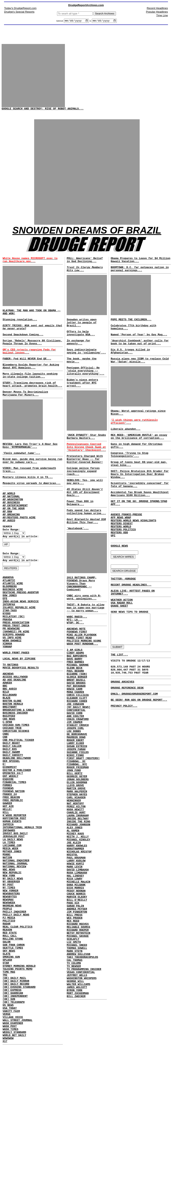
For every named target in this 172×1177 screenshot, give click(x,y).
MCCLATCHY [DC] (14, 664)
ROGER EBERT (75, 812)
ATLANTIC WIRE (13, 624)
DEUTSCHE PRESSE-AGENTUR (21, 635)
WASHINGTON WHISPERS (81, 1097)
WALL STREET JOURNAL (17, 1146)
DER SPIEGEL (11, 835)
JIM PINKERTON (77, 1018)
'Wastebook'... (78, 568)
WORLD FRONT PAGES (16, 706)
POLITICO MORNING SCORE (84, 693)
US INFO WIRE (12, 689)
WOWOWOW (8, 1167)
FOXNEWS (8, 867)
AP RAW (7, 544)
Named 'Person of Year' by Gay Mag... (139, 346)
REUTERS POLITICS (123, 564)
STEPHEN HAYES (77, 877)
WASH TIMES (10, 1157)
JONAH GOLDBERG (78, 859)
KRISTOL (72, 949)
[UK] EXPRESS (12, 1110)
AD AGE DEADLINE (14, 737)
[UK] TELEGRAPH (14, 1124)
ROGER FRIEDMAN (78, 844)
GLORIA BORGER (77, 736)
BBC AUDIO (10, 748)
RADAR (6, 1030)
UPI (113, 571)
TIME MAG (9, 1088)
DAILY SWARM (11, 824)
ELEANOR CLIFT (77, 761)
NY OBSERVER (11, 979)
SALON (6, 1052)
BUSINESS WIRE (13, 631)
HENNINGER (74, 884)
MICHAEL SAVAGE (78, 1046)
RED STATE (10, 1041)
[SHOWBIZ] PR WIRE (16, 682)
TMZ (5, 1091)
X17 (5, 1171)
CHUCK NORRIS (76, 996)
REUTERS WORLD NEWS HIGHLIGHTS (133, 553)
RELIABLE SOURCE (78, 1036)
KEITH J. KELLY (78, 927)
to (90, 21)
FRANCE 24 (10, 875)
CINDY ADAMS (75, 707)
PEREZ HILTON (76, 891)
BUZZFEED (9, 781)
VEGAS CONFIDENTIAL (81, 1090)
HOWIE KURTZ (75, 960)
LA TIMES (9, 932)
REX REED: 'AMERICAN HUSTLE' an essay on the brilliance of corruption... (139, 457)
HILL (6, 896)
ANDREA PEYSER (77, 1014)
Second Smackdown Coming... (23, 347)
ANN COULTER (75, 783)
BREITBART (10, 770)
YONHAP (7, 700)
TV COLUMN (74, 1079)
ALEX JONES (74, 916)
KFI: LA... (74, 668)
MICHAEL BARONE (78, 721)
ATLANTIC (9, 620)
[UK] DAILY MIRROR (16, 1099)
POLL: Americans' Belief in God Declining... (85, 265)
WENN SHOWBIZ (12, 693)
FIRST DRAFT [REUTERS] (83, 833)
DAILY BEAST (11, 813)
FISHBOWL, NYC (77, 840)
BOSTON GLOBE (12, 763)
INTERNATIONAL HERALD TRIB (22, 914)
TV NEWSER (74, 1083)
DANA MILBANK (76, 985)
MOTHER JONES (12, 943)
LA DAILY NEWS (13, 929)
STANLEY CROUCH (78, 793)
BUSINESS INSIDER (15, 777)
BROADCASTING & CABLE (18, 773)
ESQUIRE (8, 857)
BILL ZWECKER (76, 1119)
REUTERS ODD (119, 567)
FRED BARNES (75, 718)
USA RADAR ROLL (122, 643)
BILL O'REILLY (77, 1003)
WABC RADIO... (77, 665)
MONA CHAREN (75, 754)
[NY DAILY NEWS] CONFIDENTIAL (78, 773)
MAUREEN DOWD (76, 808)
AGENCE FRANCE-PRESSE (126, 545)
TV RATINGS (10, 720)
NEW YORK (9, 972)
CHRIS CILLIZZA (78, 757)
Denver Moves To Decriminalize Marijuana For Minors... (25, 413)
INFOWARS (9, 918)
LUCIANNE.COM (12, 936)
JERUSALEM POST (14, 925)
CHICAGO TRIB (12, 795)
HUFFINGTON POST (14, 903)
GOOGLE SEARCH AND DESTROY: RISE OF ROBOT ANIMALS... (43, 111)
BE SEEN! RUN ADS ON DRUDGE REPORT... (139, 754)
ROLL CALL (10, 1044)
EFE (5, 642)
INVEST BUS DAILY (15, 922)
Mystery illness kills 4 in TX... (28, 504)
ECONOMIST (10, 842)
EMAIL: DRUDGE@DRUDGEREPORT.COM (134, 747)
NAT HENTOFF (75, 887)
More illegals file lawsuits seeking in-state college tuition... (30, 392)
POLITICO (9, 1026)
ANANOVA (8, 617)
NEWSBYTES (10, 997)
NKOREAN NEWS (12, 1008)
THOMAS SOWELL (77, 1061)
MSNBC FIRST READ (79, 689)
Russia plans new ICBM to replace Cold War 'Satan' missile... (140, 375)
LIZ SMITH (74, 1054)
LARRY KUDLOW (76, 956)
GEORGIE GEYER (77, 855)
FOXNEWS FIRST (77, 682)
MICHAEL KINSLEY (78, 931)
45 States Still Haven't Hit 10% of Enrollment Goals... (85, 525)
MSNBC (6, 947)
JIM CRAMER (74, 790)
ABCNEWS (8, 730)
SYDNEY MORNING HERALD (19, 1081)
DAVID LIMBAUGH (78, 967)
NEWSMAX (8, 1001)
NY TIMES (9, 987)
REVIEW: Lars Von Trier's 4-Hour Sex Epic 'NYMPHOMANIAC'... (30, 467)
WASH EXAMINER (13, 1149)
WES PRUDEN (74, 1025)
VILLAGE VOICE (13, 1142)
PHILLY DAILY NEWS (16, 1019)
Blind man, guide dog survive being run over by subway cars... (32, 484)
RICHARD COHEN (77, 765)
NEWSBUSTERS (11, 994)
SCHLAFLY (73, 1050)
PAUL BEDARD (75, 728)
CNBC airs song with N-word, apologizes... (84, 642)
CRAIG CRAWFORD (78, 786)
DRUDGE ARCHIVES (122, 734)
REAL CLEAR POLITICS (17, 1034)
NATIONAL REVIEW (14, 961)
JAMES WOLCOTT (77, 1108)
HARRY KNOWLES (77, 938)
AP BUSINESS (11, 533)
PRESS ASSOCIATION (16, 671)
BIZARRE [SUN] (77, 732)
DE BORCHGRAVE (77, 804)
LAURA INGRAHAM (78, 902)
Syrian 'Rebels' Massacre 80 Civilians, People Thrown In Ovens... (32, 355)
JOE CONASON (75, 768)
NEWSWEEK (9, 1005)
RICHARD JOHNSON (78, 913)
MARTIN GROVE (76, 869)
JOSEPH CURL (75, 797)
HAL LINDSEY (75, 974)
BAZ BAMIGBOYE (77, 710)
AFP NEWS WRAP (121, 549)
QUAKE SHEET (119, 647)
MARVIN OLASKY (77, 999)
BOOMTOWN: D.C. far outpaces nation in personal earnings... (140, 276)
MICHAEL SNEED (77, 1057)
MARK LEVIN (74, 963)
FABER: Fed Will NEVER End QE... (27, 374)
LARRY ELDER (75, 815)
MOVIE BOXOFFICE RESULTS (21, 723)
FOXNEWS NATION (14, 871)
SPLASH (7, 1073)
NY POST (8, 983)
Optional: (60, 21)
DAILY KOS (10, 820)
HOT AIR (8, 889)
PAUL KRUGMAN (76, 952)
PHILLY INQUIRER (14, 1016)
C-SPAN (7, 788)
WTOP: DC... (75, 672)
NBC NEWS (9, 965)
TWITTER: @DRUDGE (123, 616)
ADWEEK (7, 741)
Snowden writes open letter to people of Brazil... (81, 332)
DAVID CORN (74, 779)
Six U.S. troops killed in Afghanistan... (130, 365)
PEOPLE (7, 1012)
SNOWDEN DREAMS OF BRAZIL (86, 235)
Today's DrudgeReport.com (20, 8)
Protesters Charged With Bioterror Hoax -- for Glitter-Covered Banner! (85, 486)
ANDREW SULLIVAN (78, 1068)
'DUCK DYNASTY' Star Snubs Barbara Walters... (86, 460)
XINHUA (7, 696)
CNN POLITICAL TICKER (18, 810)
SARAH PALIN (75, 1010)
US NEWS (8, 1128)
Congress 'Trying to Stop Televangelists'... (129, 478)
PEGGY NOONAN (76, 992)
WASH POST (10, 1153)
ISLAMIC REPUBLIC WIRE (19, 653)
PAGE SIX (73, 1007)
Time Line (162, 15)
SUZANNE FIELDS (78, 826)
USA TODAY (10, 1131)
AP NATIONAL (11, 526)
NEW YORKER (10, 990)
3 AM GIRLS (74, 703)
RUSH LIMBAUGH (77, 971)
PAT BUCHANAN (76, 746)
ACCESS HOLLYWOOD (15, 734)
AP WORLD (9, 522)
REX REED (73, 1028)
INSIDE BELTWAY (78, 906)
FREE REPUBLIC (13, 882)
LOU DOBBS (74, 801)
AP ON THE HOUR (14, 540)
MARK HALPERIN (77, 873)
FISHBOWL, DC (76, 837)
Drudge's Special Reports (19, 11)
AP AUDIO (9, 554)
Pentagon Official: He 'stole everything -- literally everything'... (85, 390)
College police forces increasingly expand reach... (83, 501)
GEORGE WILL (75, 1101)
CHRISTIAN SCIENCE (16, 799)
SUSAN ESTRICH (77, 819)
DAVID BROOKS (76, 743)
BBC (5, 744)
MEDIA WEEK (10, 940)
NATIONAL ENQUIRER (16, 954)
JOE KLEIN (74, 934)
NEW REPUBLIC (12, 969)
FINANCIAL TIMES (14, 860)
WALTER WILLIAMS (78, 1104)
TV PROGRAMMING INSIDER (84, 1086)
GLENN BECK (74, 725)
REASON (7, 1037)
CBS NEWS (9, 784)
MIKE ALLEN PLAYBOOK (81, 686)
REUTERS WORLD (121, 560)
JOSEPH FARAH (76, 822)
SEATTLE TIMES (13, 1059)
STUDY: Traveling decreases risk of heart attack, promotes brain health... (32, 403)
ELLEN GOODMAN (77, 862)
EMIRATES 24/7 (13, 849)
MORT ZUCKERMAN (78, 1115)
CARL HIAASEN (76, 880)
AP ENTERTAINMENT (15, 536)
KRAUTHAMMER (75, 942)
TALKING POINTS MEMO (17, 1084)
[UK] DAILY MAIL (14, 1095)
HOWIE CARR (74, 750)
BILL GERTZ (74, 851)
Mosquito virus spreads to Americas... (32, 511)
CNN (5, 806)
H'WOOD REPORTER (14, 900)
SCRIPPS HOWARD (14, 685)
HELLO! (7, 893)
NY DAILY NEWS (13, 976)
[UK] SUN (9, 1120)
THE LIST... (119, 703)
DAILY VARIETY (13, 828)
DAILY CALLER (12, 817)
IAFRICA (8, 911)
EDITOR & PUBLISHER (17, 846)
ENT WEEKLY (10, 853)
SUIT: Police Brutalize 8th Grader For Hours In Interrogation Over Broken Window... (140, 500)
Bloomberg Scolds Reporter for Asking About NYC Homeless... (31, 382)
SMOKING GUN (11, 1070)
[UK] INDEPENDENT (15, 1117)
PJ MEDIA (9, 1023)
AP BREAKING (11, 547)
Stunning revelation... (32, 334)
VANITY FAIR (11, 1135)
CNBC (6, 802)
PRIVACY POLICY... (124, 761)
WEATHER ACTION (122, 640)
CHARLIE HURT (76, 898)
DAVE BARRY (74, 714)
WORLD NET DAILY (14, 1164)
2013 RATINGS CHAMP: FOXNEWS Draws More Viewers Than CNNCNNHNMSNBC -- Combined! (81, 626)
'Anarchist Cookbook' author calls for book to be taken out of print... (140, 354)
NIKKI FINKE (75, 830)
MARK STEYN (74, 1065)
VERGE (6, 1138)
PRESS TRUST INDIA (16, 675)
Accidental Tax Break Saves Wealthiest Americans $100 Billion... (140, 522)
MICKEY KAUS (75, 924)
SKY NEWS (9, 1063)
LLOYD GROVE (75, 866)
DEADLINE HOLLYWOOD (17, 831)
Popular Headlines (157, 11)
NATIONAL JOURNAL (15, 958)
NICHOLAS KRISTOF (79, 945)
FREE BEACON (11, 878)
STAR (6, 1077)
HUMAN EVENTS (12, 907)
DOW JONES (10, 638)
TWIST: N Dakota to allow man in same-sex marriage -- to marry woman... (85, 654)
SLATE (6, 1066)
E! (4, 838)
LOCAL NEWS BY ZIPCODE (19, 713)
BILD (6, 752)
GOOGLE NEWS (119, 582)
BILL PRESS (74, 1021)
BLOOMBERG (10, 628)
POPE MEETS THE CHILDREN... (131, 328)
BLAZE (6, 759)
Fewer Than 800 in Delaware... (80, 538)
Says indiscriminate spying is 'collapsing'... (86, 367)
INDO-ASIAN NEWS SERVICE (21, 646)
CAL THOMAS (74, 1075)
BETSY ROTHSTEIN (78, 1043)
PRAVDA (7, 667)
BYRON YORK (74, 1112)
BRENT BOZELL (76, 739)
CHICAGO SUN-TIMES (16, 791)
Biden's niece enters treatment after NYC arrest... (82, 404)
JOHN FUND (74, 848)
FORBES (7, 864)
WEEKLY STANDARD (14, 1160)
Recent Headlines (157, 8)
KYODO (6, 660)
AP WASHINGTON (13, 529)
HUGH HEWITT (75, 895)
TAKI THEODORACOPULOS (82, 1072)
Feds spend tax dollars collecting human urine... (86, 548)
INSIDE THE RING (78, 909)
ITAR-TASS (10, 656)
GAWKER (7, 885)
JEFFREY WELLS (77, 1093)
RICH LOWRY (74, 978)
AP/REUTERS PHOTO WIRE (19, 551)
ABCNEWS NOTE (76, 678)
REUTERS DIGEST (122, 556)
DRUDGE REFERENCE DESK (127, 740)
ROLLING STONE (13, 1048)
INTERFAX (9, 649)
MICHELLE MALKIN (78, 981)
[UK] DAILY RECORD (16, 1102)
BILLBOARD (10, 755)
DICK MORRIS (75, 989)
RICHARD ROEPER (78, 1039)
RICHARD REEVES (78, 1032)
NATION (7, 950)
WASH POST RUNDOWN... (82, 696)
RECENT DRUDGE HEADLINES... (131, 623)
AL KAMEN (73, 920)
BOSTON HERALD (13, 766)
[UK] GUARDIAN (13, 1113)
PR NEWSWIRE (11, 678)
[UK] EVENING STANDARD (19, 1106)
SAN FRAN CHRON (14, 1055)
